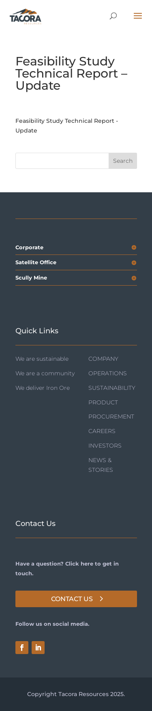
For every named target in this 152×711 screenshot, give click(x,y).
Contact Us (72, 599)
